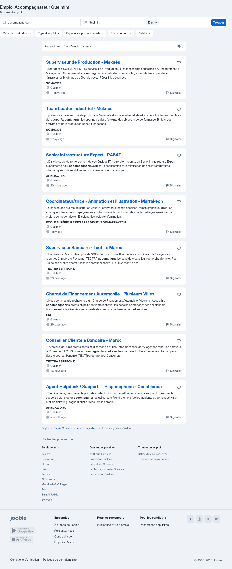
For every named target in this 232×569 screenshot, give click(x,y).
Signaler (173, 93)
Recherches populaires (58, 439)
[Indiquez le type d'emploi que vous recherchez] (40, 22)
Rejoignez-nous (64, 530)
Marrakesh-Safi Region (55, 484)
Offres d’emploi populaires (152, 453)
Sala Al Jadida (50, 494)
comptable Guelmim (101, 459)
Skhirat (46, 464)
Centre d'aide (63, 536)
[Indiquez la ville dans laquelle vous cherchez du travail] (121, 22)
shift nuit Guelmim (100, 453)
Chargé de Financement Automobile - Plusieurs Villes (100, 294)
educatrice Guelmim (101, 464)
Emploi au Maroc (64, 542)
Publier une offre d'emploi (113, 525)
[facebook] (190, 519)
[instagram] (199, 519)
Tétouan (46, 474)
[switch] (180, 46)
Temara (46, 453)
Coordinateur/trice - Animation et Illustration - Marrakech (104, 201)
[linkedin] (216, 519)
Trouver (218, 22)
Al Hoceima (48, 479)
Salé (44, 469)
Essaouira (47, 459)
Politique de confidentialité (60, 559)
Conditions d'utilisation (24, 559)
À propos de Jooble (66, 525)
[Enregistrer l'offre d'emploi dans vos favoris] (179, 63)
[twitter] (208, 519)
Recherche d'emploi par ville (153, 459)
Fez (44, 489)
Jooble (217, 560)
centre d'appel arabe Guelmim (107, 469)
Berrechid (47, 499)
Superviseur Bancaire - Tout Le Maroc (84, 247)
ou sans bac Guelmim (102, 474)
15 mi (153, 22)
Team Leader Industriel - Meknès (79, 108)
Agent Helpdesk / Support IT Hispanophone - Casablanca (104, 386)
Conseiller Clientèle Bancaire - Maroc (84, 340)
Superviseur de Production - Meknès (83, 62)
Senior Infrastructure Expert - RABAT (83, 155)
